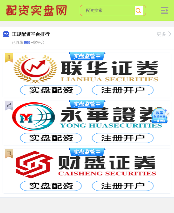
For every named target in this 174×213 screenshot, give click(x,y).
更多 (164, 34)
